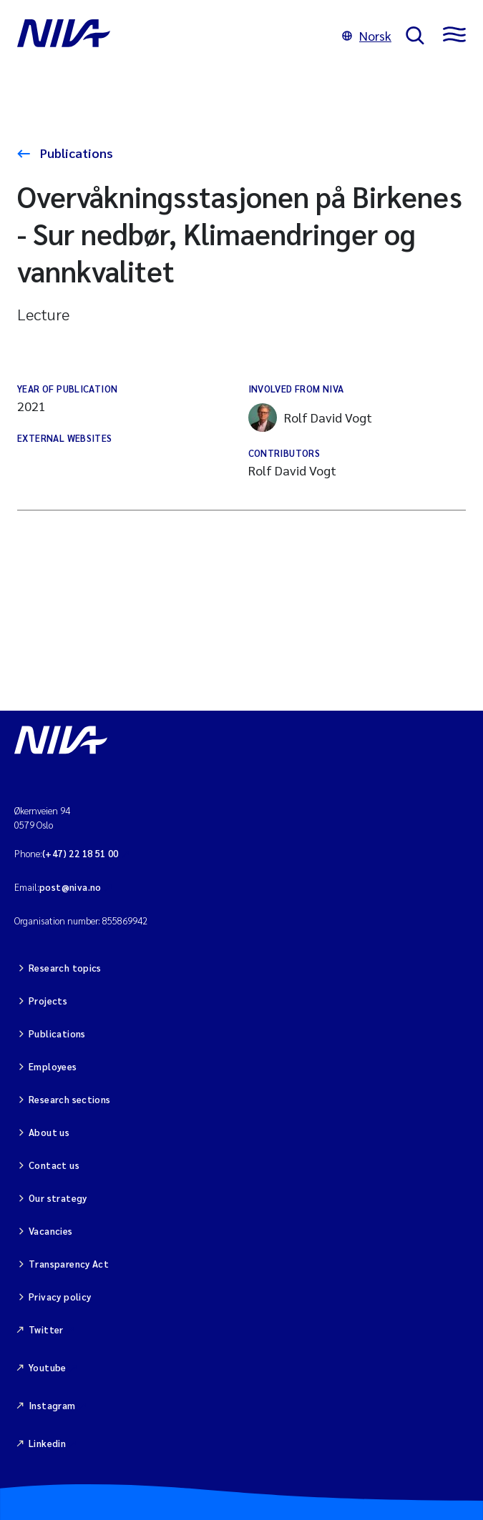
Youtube (48, 1367)
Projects (48, 1001)
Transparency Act (69, 1264)
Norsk (366, 35)
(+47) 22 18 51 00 (80, 853)
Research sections (70, 1099)
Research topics (65, 968)
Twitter (46, 1329)
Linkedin (47, 1443)
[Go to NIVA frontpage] (172, 35)
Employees (53, 1066)
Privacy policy (60, 1296)
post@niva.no (70, 887)
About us (49, 1132)
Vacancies (51, 1231)
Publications (75, 152)
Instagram (52, 1405)
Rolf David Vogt (310, 417)
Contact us (54, 1165)
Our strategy (58, 1198)
